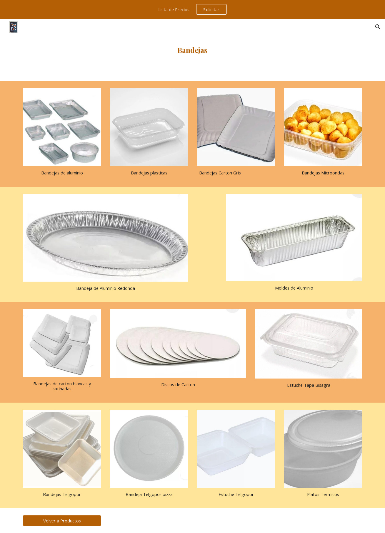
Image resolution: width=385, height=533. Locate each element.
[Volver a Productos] (62, 520)
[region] (192, 9)
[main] (192, 50)
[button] (378, 27)
